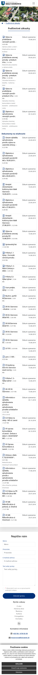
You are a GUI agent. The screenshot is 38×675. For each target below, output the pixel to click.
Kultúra (19, 614)
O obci (19, 606)
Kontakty (19, 619)
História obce (19, 609)
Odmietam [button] (19, 672)
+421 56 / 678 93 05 (20, 633)
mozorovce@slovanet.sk (20, 637)
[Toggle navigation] (33, 3)
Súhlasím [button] (19, 664)
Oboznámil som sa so (17, 589)
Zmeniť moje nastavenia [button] (19, 668)
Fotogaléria (19, 616)
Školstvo (19, 611)
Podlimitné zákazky (13, 23)
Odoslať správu (19, 596)
